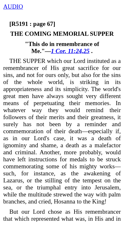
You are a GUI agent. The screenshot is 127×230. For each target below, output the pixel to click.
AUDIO (13, 6)
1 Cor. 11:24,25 (70, 51)
